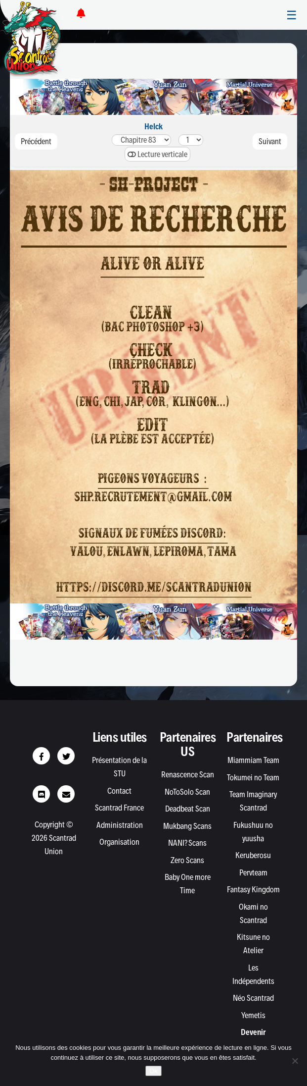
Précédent (36, 141)
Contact (119, 790)
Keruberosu (253, 855)
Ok (153, 1071)
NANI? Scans (187, 842)
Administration (119, 824)
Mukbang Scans (187, 825)
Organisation (119, 841)
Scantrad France (119, 807)
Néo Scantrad (253, 997)
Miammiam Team (253, 760)
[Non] (295, 1061)
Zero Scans (187, 860)
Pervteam (253, 872)
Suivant (270, 141)
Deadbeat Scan (187, 808)
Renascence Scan (187, 774)
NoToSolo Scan (187, 791)
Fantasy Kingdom (253, 889)
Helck (153, 126)
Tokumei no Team (253, 777)
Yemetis (253, 1015)
